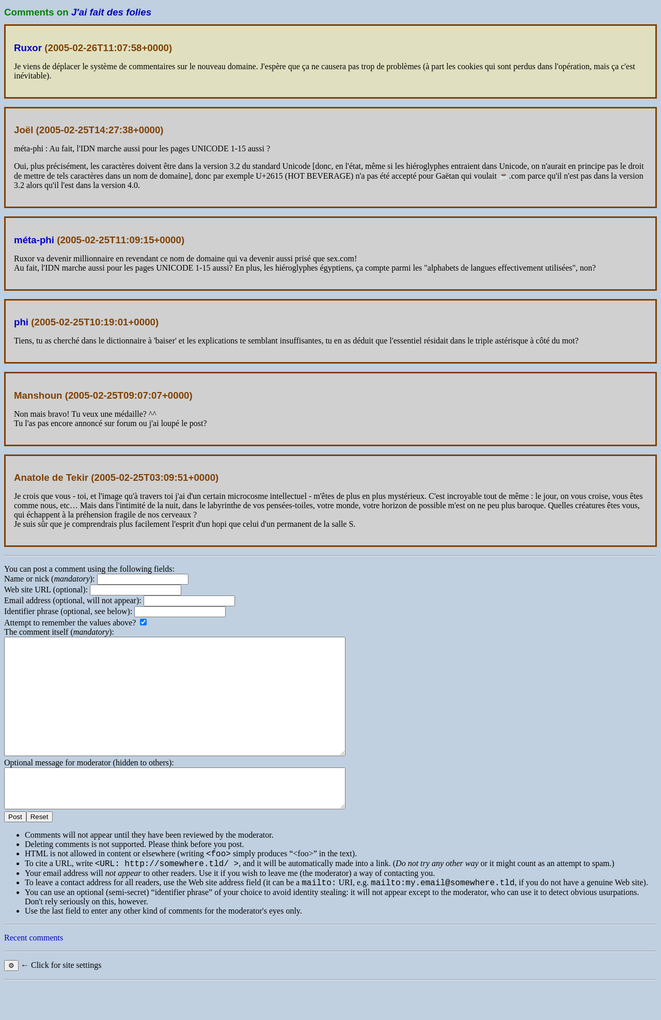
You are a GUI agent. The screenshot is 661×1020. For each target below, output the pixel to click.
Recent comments (33, 973)
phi (21, 322)
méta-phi (34, 239)
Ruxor (28, 47)
